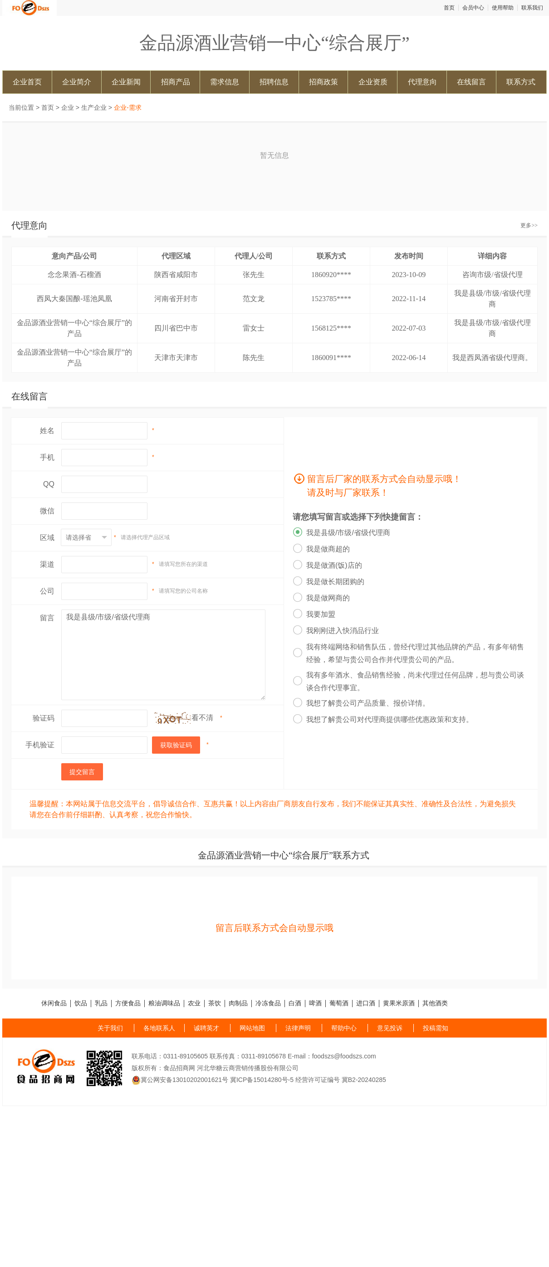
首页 (449, 8)
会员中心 (473, 8)
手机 (47, 457)
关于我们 (110, 1028)
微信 (47, 511)
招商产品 (175, 82)
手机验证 (39, 745)
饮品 (80, 1003)
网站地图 (252, 1028)
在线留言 (471, 82)
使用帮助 (503, 8)
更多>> (529, 225)
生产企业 (94, 107)
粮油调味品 (164, 1003)
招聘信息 (274, 82)
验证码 (43, 718)
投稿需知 (435, 1028)
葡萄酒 (338, 1003)
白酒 (295, 1003)
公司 (47, 591)
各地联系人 (159, 1028)
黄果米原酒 (399, 1003)
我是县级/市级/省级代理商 (163, 654)
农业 (194, 1003)
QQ (48, 484)
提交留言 (82, 771)
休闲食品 (54, 1003)
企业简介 (76, 82)
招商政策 (323, 82)
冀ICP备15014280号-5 (262, 1079)
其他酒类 (435, 1003)
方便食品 (128, 1003)
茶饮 (214, 1003)
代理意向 (422, 82)
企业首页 (27, 82)
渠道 (47, 564)
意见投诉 (389, 1028)
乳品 (101, 1003)
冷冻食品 (268, 1003)
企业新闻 (126, 82)
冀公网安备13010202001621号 (180, 1079)
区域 (47, 537)
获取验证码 (176, 745)
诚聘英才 (206, 1028)
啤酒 (315, 1003)
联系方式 (520, 82)
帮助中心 (344, 1028)
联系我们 (532, 8)
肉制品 (238, 1003)
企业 (67, 107)
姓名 (47, 430)
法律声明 (298, 1028)
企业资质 (372, 82)
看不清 (202, 717)
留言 (47, 618)
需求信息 (224, 82)
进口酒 (365, 1003)
